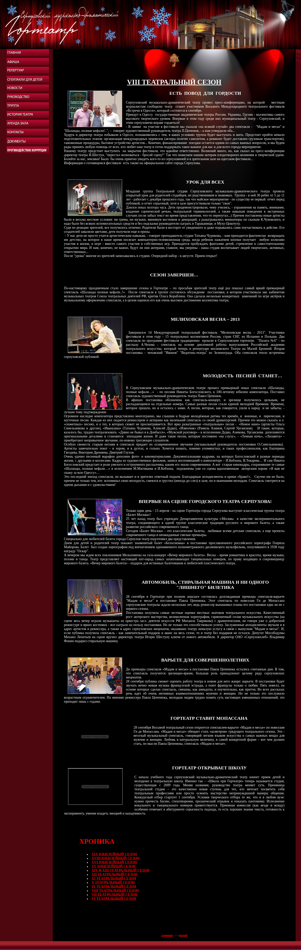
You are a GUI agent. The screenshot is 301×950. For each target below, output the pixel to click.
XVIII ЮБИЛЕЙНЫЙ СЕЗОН (116, 858)
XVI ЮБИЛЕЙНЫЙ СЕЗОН (114, 862)
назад (183, 935)
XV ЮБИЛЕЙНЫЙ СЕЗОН (114, 866)
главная (167, 935)
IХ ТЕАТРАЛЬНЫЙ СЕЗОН (114, 886)
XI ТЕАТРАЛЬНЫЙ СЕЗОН (114, 878)
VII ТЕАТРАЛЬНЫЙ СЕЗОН (114, 895)
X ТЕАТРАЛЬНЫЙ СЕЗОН (113, 882)
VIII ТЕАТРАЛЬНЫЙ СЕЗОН (115, 891)
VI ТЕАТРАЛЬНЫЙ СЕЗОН (114, 899)
